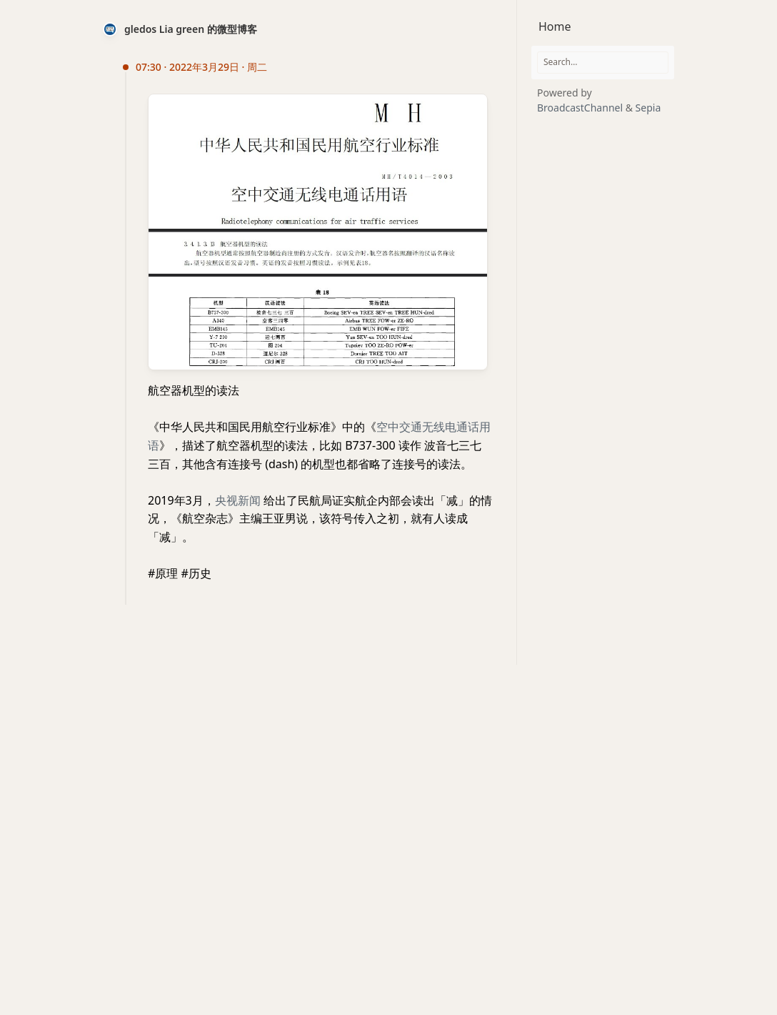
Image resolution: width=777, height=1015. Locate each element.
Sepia (648, 107)
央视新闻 (238, 500)
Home (554, 26)
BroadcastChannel (581, 107)
